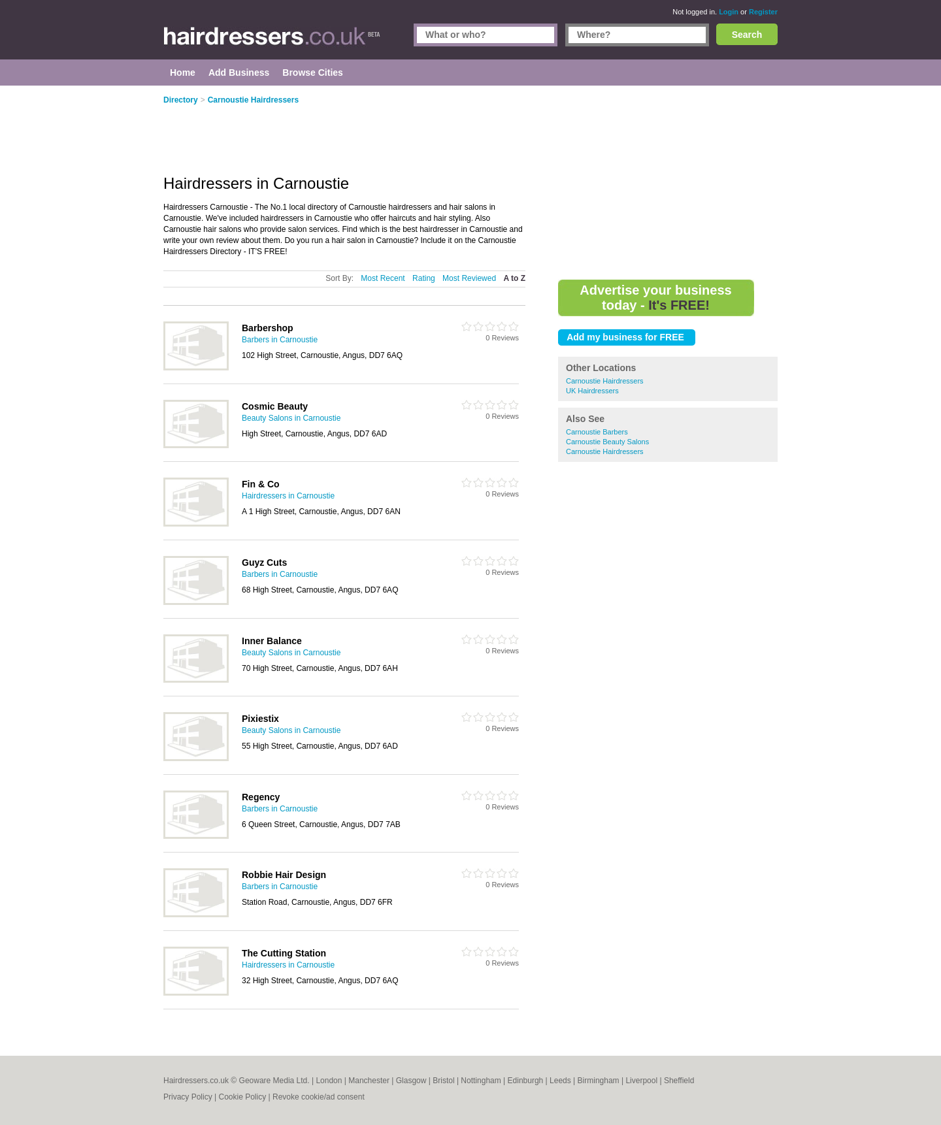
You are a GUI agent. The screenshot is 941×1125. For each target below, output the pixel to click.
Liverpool (641, 1080)
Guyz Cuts (264, 562)
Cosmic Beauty (275, 406)
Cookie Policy (242, 1096)
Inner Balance (272, 641)
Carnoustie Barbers (597, 432)
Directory (180, 100)
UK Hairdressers (592, 391)
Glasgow (411, 1080)
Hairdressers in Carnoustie (288, 495)
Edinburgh (526, 1080)
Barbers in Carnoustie (280, 339)
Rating (423, 278)
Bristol (443, 1080)
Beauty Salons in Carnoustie (291, 418)
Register (763, 12)
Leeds (560, 1080)
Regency (261, 797)
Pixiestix (260, 718)
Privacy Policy (187, 1096)
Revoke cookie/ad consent (318, 1096)
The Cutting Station (284, 953)
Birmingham (598, 1080)
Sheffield (679, 1080)
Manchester (368, 1080)
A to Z (514, 278)
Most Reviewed (469, 278)
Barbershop (267, 328)
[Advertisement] (668, 182)
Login (728, 12)
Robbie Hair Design (284, 875)
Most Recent (382, 278)
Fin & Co (261, 484)
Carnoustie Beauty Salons (607, 442)
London (329, 1080)
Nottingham (481, 1080)
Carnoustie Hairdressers (605, 381)
